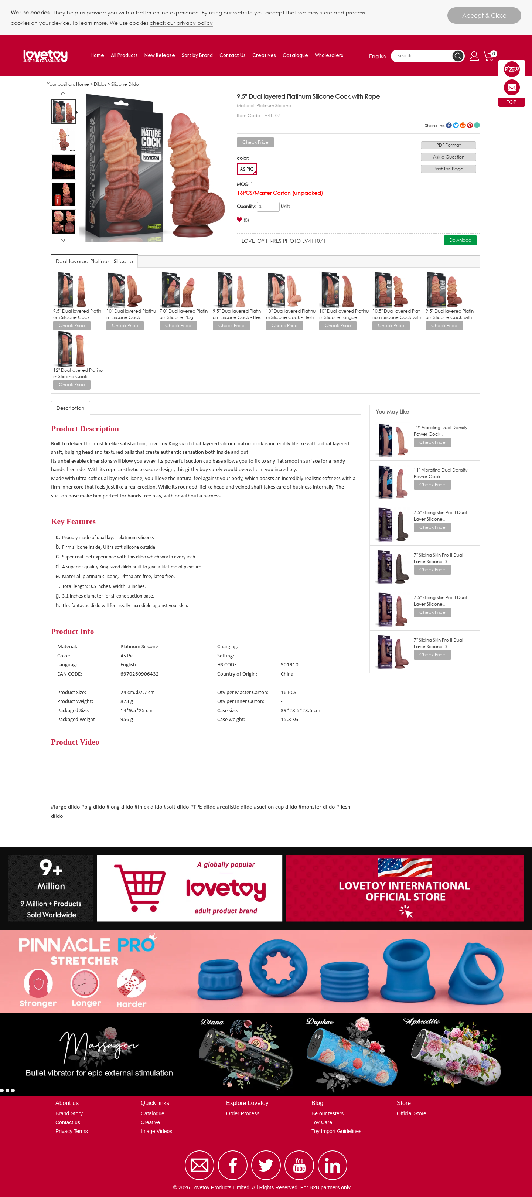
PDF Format (448, 145)
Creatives (264, 55)
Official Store (411, 1113)
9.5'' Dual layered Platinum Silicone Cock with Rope (450, 317)
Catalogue (295, 55)
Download (460, 240)
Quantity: (246, 206)
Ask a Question (448, 157)
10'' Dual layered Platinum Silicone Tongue (344, 314)
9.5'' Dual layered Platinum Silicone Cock (77, 314)
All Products (124, 55)
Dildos (100, 84)
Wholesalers (329, 55)
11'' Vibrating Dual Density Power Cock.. (440, 473)
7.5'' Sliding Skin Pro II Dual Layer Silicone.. (440, 515)
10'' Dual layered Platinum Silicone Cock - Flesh (291, 314)
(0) (243, 220)
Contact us (67, 1122)
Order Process (242, 1113)
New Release (159, 55)
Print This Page (448, 169)
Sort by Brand (197, 55)
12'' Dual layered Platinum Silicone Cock (78, 373)
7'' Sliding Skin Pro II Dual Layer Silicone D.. (438, 558)
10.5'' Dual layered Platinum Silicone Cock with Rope (396, 317)
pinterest (470, 125)
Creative (150, 1122)
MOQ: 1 (245, 184)
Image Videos (156, 1131)
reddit (463, 125)
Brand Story (69, 1113)
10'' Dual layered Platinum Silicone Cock (131, 314)
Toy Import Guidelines (336, 1131)
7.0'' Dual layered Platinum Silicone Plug (184, 314)
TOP (511, 101)
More (477, 125)
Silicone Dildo (125, 84)
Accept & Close (484, 15)
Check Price (255, 142)
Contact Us (232, 55)
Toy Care (321, 1122)
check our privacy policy (181, 22)
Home (97, 55)
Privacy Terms (71, 1131)
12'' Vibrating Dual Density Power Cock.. (440, 430)
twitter (456, 125)
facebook (449, 125)
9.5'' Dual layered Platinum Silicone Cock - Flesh (237, 317)
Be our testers (327, 1113)
